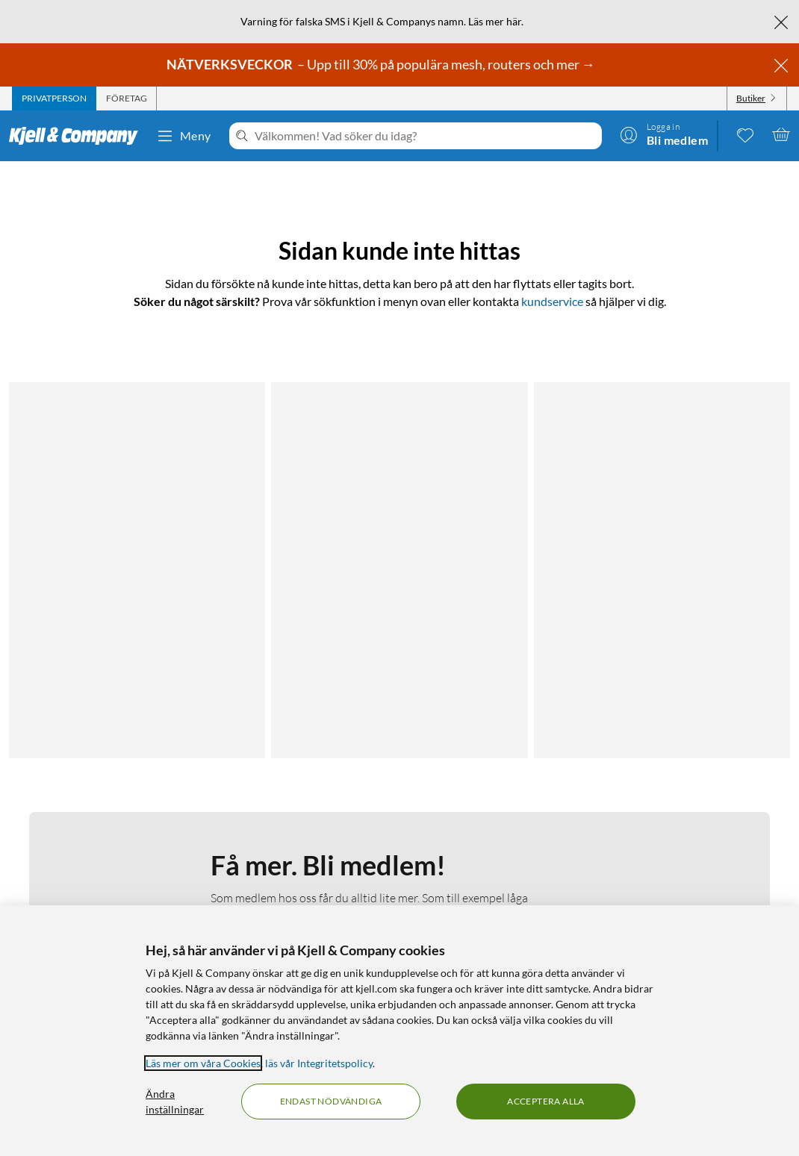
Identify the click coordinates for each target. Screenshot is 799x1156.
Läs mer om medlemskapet (278, 575)
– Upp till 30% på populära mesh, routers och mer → (382, 64)
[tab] (54, 98)
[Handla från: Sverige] (699, 888)
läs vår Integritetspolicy (319, 1063)
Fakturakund (86, 840)
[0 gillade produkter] (745, 134)
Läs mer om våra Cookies (203, 1063)
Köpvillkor (79, 894)
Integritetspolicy (93, 858)
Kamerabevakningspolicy (113, 876)
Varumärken (487, 894)
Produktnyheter (497, 876)
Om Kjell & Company (318, 822)
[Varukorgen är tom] (781, 134)
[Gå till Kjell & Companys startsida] (78, 136)
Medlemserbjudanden (511, 858)
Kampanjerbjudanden (510, 840)
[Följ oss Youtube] (735, 822)
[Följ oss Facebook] (664, 822)
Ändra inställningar (175, 1101)
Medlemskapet (303, 840)
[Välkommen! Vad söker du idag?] (425, 136)
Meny (183, 136)
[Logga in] (664, 134)
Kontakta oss (86, 822)
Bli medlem (278, 667)
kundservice (552, 301)
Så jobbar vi (297, 858)
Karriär (286, 894)
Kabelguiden (488, 822)
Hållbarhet (294, 876)
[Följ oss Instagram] (700, 822)
